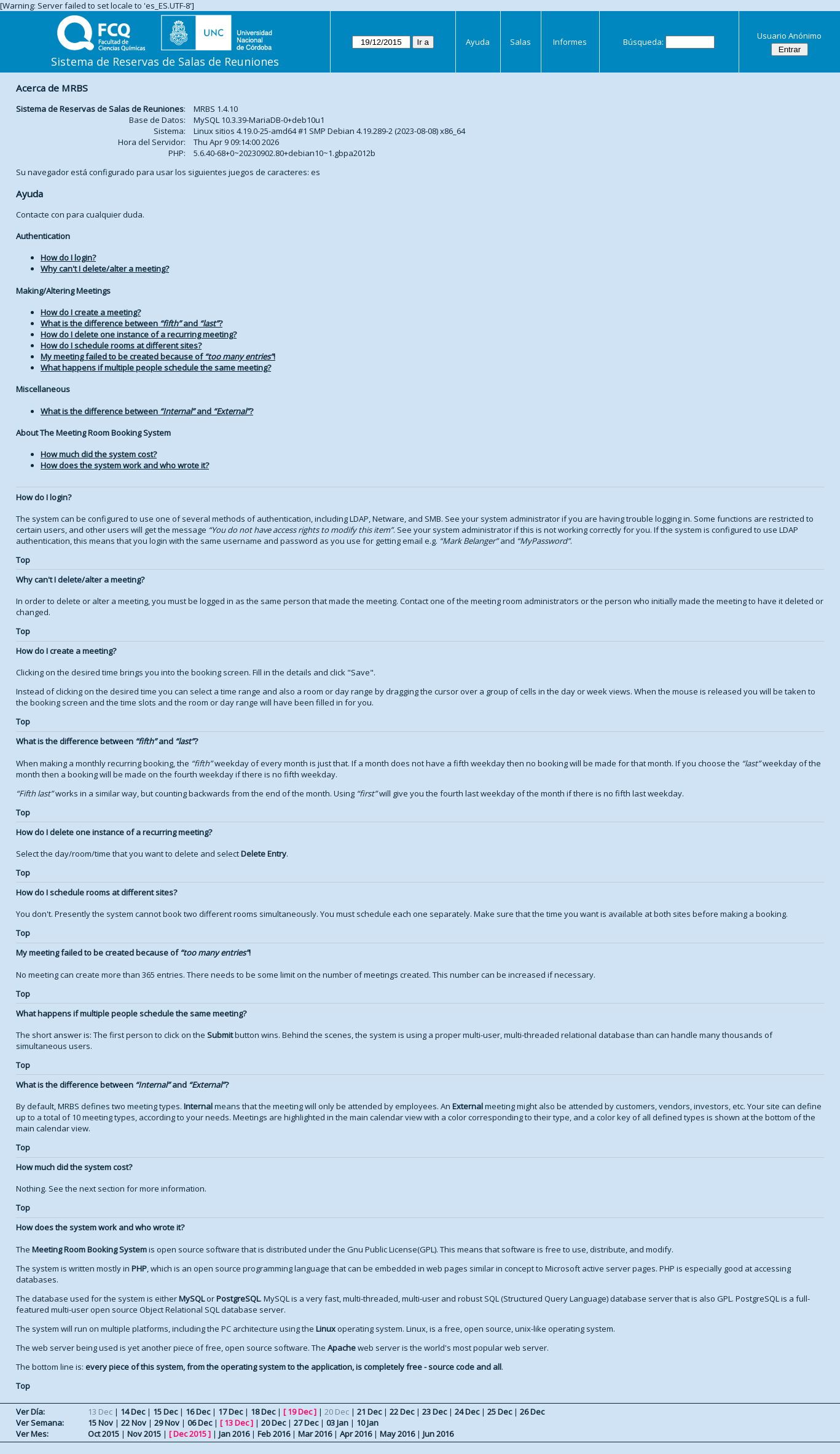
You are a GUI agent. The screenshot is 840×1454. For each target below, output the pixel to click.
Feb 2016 (273, 1433)
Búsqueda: (643, 41)
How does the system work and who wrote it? (125, 465)
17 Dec (230, 1411)
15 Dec (165, 1411)
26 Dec (532, 1411)
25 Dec (499, 1411)
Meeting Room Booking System (89, 1249)
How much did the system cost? (99, 454)
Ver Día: (30, 1411)
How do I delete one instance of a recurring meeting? (139, 334)
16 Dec (198, 1411)
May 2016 (397, 1433)
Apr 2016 (356, 1433)
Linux (326, 1328)
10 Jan (367, 1422)
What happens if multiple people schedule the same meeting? (156, 367)
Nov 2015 (144, 1433)
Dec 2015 (189, 1433)
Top (23, 559)
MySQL (192, 1298)
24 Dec (467, 1411)
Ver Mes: (32, 1433)
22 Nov (133, 1422)
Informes (570, 41)
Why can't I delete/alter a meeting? (105, 268)
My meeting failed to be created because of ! (158, 356)
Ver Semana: (40, 1422)
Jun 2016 (438, 1433)
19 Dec (300, 1411)
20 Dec (273, 1422)
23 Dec (434, 1411)
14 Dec (132, 1411)
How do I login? (68, 257)
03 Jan (337, 1422)
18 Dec (263, 1411)
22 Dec (402, 1411)
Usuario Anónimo (789, 35)
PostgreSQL (238, 1298)
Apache (342, 1347)
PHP (139, 1268)
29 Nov (166, 1422)
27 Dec (306, 1422)
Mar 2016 (315, 1433)
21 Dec (369, 1411)
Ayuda (478, 41)
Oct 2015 (103, 1433)
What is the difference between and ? (131, 323)
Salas (520, 41)
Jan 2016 (234, 1433)
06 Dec (199, 1422)
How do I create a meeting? (91, 312)
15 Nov (100, 1422)
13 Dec (236, 1422)
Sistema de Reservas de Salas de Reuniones (165, 61)
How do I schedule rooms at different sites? (121, 345)
